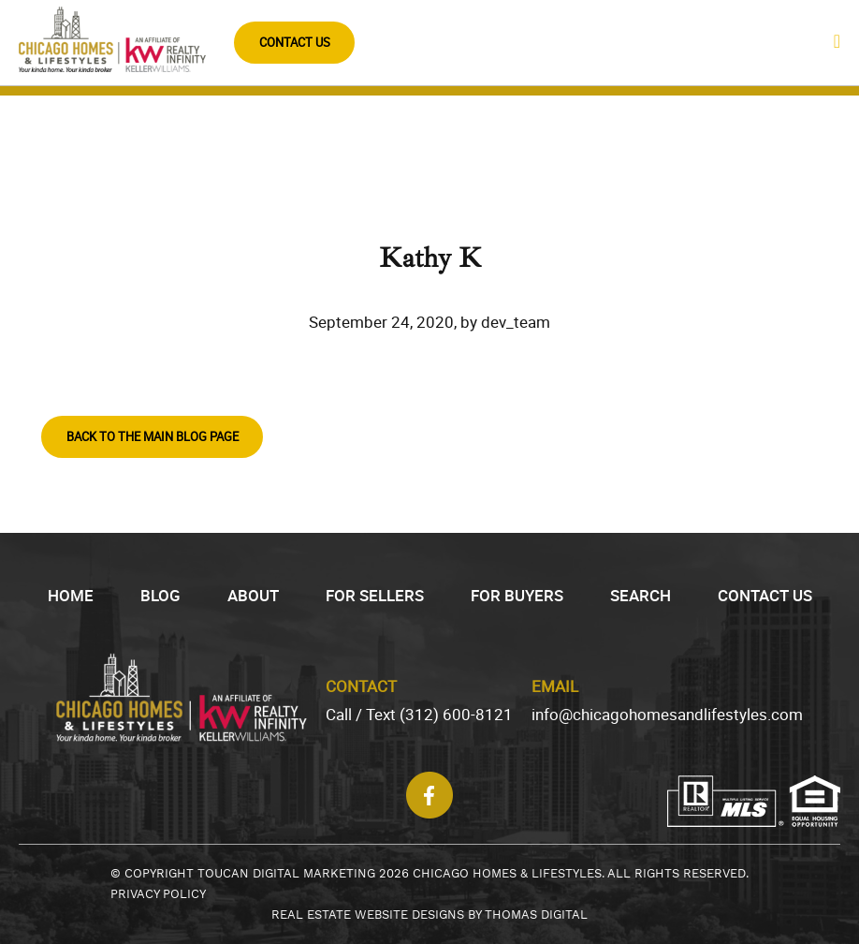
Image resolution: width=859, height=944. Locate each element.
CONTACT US (294, 42)
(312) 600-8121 (456, 714)
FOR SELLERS (375, 595)
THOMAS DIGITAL (536, 914)
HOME (71, 595)
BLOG (160, 595)
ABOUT (253, 595)
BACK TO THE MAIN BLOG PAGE (152, 436)
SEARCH (640, 595)
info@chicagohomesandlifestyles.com (667, 714)
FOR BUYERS (517, 595)
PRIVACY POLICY (158, 894)
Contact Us (765, 595)
